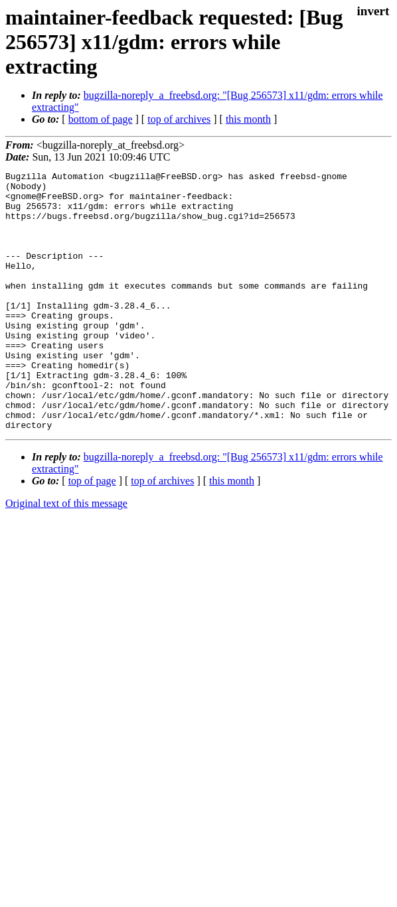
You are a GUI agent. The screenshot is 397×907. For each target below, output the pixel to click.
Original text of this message (66, 555)
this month (248, 119)
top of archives (178, 119)
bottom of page (100, 119)
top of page (92, 532)
